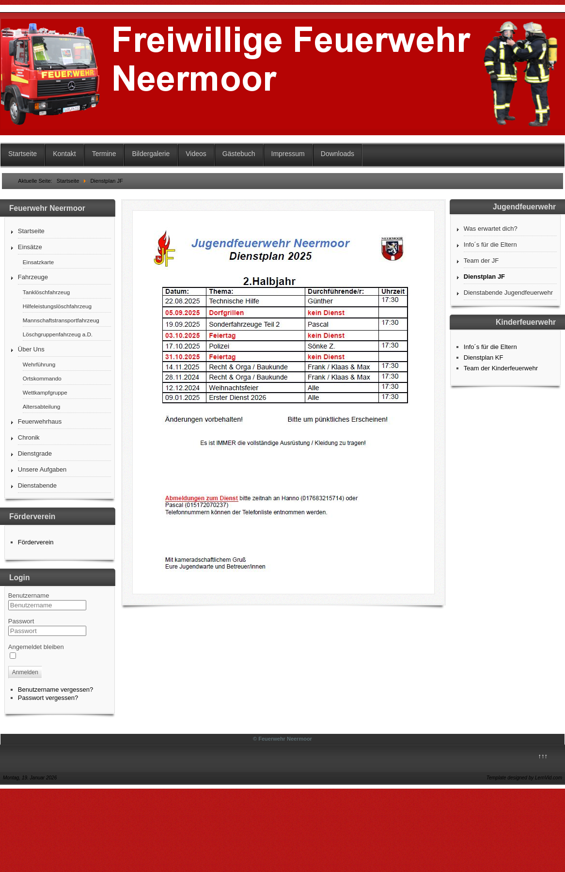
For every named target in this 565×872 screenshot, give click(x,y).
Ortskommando (42, 378)
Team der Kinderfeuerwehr (501, 368)
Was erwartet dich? (491, 228)
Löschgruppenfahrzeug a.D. (58, 334)
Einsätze (30, 247)
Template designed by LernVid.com (524, 777)
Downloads (337, 154)
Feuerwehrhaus (40, 421)
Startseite (22, 154)
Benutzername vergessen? (55, 689)
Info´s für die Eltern (490, 244)
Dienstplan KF (483, 357)
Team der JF (481, 260)
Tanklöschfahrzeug (46, 292)
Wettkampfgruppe (45, 392)
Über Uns (31, 349)
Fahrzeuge (33, 277)
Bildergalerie (151, 154)
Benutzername (28, 595)
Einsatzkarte (38, 262)
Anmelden (25, 672)
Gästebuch (238, 154)
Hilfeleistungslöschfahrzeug (57, 306)
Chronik (29, 437)
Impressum (288, 154)
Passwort (21, 621)
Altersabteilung (41, 406)
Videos (196, 154)
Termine (104, 154)
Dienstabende (37, 485)
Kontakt (64, 154)
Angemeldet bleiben (36, 646)
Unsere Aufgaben (42, 469)
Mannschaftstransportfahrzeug (61, 320)
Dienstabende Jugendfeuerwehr (508, 292)
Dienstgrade (35, 453)
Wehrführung (39, 364)
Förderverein (36, 542)
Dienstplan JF (484, 276)
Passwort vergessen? (48, 697)
